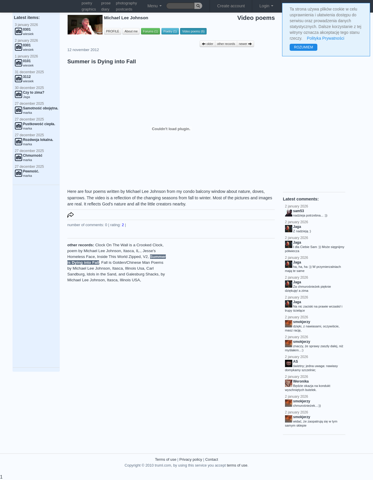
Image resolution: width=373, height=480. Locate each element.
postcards (124, 9)
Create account (231, 6)
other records (226, 44)
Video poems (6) (193, 31)
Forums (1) (150, 31)
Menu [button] (154, 6)
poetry (87, 3)
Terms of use (165, 459)
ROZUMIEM (303, 47)
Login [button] (266, 6)
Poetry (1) (170, 31)
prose (106, 3)
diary (105, 9)
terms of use (237, 465)
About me (131, 31)
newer (245, 44)
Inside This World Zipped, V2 (122, 256)
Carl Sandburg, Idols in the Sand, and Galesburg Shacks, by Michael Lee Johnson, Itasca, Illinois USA (116, 274)
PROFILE (112, 31)
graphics (89, 9)
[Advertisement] (36, 276)
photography (126, 3)
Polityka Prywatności (325, 38)
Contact (211, 459)
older (207, 44)
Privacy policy (190, 459)
